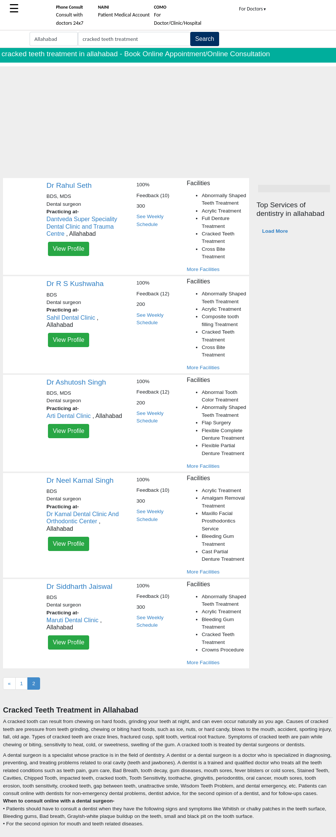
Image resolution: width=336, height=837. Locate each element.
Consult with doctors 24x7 (69, 15)
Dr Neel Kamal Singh (79, 480)
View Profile (68, 249)
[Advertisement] (168, 118)
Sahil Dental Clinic (70, 317)
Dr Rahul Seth (69, 185)
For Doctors (253, 9)
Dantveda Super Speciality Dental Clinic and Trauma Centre (81, 226)
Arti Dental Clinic (68, 416)
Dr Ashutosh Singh (76, 382)
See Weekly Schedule (149, 220)
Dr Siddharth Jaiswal (79, 586)
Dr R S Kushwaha (75, 283)
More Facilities (203, 269)
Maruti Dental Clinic (72, 620)
